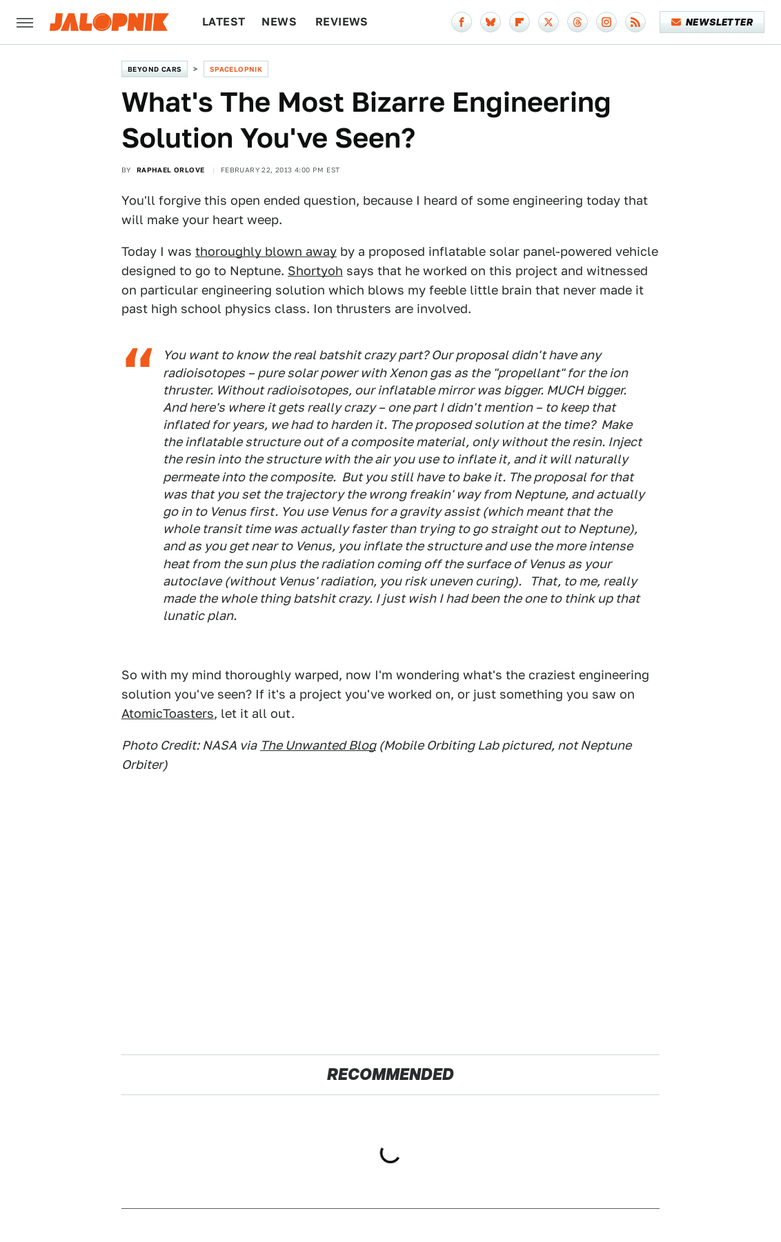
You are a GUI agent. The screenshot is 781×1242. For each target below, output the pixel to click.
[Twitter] (548, 22)
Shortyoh (315, 270)
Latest (223, 21)
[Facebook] (461, 22)
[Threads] (577, 22)
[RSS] (635, 22)
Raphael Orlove (171, 170)
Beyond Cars (154, 69)
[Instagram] (606, 22)
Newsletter (712, 22)
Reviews (341, 21)
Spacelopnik (236, 69)
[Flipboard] (519, 22)
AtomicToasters (167, 713)
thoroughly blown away (266, 251)
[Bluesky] (490, 22)
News (279, 21)
